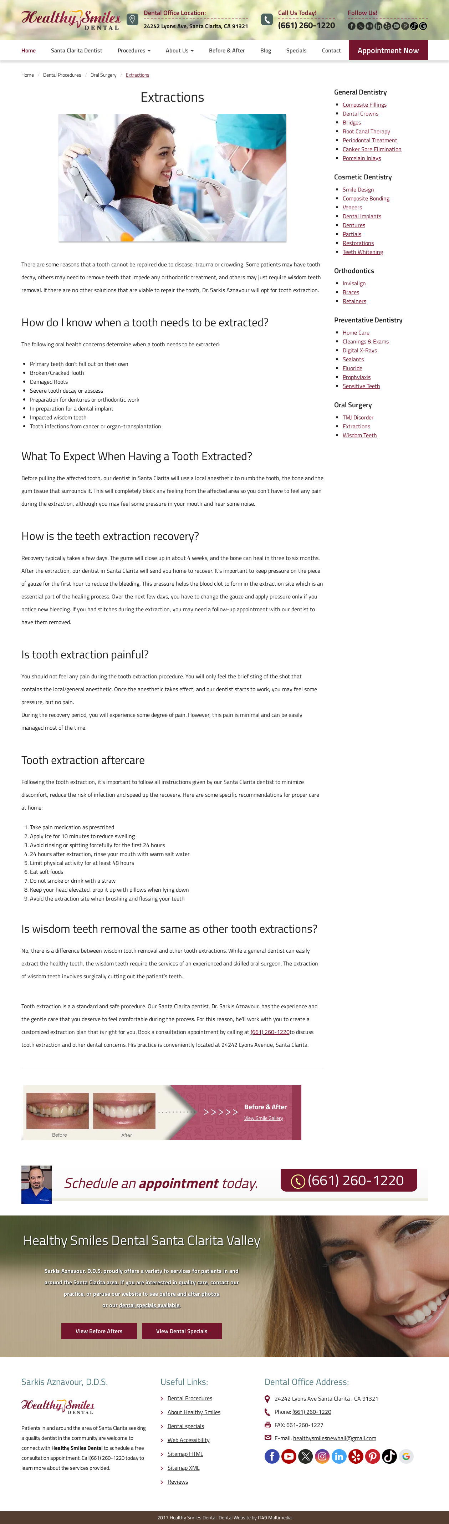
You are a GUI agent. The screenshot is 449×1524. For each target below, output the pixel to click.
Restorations (358, 243)
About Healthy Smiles (194, 1412)
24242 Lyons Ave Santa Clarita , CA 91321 (326, 1398)
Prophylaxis (357, 377)
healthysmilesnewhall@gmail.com (334, 1438)
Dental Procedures (190, 1398)
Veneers (352, 207)
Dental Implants (362, 216)
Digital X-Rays (360, 350)
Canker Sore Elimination (372, 149)
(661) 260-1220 (306, 25)
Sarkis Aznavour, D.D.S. (64, 1381)
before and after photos (189, 1293)
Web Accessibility (189, 1440)
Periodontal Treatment (370, 140)
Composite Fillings (365, 104)
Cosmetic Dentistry (363, 176)
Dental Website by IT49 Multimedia (255, 1517)
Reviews (178, 1481)
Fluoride (352, 368)
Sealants (353, 359)
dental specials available (149, 1305)
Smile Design (358, 189)
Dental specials (186, 1426)
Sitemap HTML (185, 1453)
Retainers (354, 301)
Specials (296, 50)
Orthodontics (354, 270)
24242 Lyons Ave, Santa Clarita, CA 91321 (196, 26)
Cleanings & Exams (366, 341)
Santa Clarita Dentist (76, 50)
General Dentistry (360, 91)
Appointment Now (388, 50)
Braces (351, 292)
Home (28, 50)
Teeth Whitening (363, 252)
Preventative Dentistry (368, 319)
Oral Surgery (353, 404)
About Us (180, 50)
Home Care (356, 332)
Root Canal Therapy (366, 131)
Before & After (227, 50)
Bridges (352, 122)
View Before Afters (99, 1331)
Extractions (356, 426)
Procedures (134, 50)
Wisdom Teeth (360, 435)
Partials (352, 234)
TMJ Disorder (358, 417)
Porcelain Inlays (362, 158)
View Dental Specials (182, 1331)
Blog (265, 50)
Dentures (354, 225)
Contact (331, 50)
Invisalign (354, 283)
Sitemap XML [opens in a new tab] (184, 1467)
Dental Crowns (360, 113)
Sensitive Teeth (361, 386)
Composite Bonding (366, 198)
